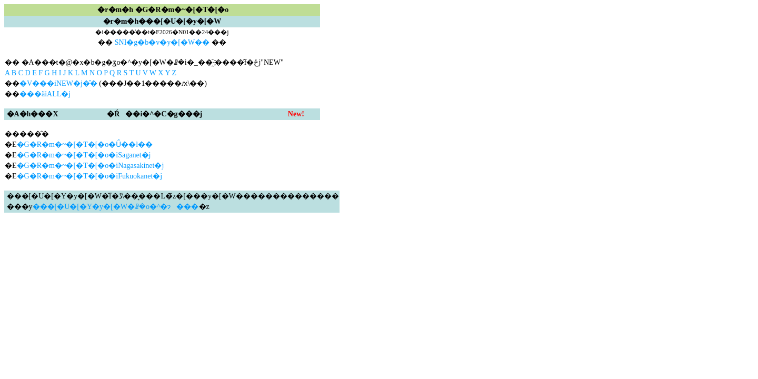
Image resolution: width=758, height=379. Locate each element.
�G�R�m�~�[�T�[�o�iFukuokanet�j (90, 176)
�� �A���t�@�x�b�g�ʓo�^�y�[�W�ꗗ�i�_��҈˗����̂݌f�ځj (133, 62)
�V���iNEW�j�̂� (58, 83)
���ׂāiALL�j (45, 94)
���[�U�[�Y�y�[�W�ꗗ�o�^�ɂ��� (116, 207)
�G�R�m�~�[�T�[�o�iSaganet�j (84, 155)
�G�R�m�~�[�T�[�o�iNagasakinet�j (90, 165)
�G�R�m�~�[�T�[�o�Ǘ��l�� (85, 144)
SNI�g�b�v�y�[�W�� (162, 42)
